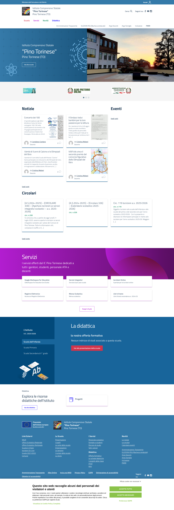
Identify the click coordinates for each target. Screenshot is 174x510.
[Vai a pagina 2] (86, 97)
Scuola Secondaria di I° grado (36, 353)
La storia (58, 455)
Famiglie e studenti (95, 442)
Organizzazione (60, 447)
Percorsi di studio (95, 445)
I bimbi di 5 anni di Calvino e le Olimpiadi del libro (42, 153)
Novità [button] (45, 20)
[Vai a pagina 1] (83, 97)
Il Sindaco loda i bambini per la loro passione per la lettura (79, 120)
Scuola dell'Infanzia (32, 341)
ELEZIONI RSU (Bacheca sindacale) (93, 26)
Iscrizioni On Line (28, 450)
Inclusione (138, 26)
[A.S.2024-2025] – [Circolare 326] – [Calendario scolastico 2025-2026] (86, 205)
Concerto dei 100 (32, 117)
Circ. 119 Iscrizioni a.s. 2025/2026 (130, 203)
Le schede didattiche (96, 458)
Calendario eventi (128, 445)
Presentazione (60, 439)
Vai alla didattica (29, 407)
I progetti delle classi (96, 461)
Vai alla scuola (29, 64)
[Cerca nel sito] (128, 11)
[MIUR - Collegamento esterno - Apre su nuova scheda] (34, 2)
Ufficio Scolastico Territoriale (32, 445)
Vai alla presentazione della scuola (87, 348)
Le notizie (125, 439)
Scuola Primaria (30, 347)
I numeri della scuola (62, 453)
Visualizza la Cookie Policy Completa (46, 504)
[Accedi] (147, 2)
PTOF (91, 463)
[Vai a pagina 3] (88, 97)
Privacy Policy (80, 472)
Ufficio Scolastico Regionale (32, 442)
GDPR (90, 472)
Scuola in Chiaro (28, 447)
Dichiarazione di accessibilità (107, 472)
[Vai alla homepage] (26, 11)
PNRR (148, 26)
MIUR (24, 439)
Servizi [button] (36, 20)
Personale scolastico (96, 439)
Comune (25, 455)
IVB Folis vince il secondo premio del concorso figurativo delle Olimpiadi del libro (78, 157)
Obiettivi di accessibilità (31, 476)
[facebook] (145, 11)
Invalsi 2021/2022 (29, 453)
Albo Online (52, 472)
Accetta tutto (125, 489)
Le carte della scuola (62, 445)
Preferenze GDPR (125, 501)
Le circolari (126, 442)
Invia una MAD (65, 472)
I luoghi (58, 442)
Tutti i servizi (93, 447)
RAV (90, 466)
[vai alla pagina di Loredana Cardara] (39, 141)
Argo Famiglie (126, 26)
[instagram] (151, 11)
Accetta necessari (125, 495)
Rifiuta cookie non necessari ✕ (130, 481)
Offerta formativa (95, 455)
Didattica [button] (56, 20)
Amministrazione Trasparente (66, 26)
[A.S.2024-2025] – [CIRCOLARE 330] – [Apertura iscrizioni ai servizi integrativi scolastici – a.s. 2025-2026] (42, 207)
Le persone (59, 450)
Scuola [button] (27, 20)
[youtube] (148, 11)
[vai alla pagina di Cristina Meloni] (82, 141)
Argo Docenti (113, 26)
